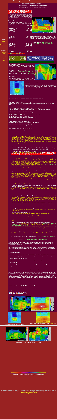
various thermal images (4, 52)
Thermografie (26, 392)
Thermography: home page (4, 60)
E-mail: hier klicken (35, 375)
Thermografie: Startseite (3, 47)
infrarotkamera (22, 392)
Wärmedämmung (52, 323)
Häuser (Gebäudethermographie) (3, 44)
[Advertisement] (3, 20)
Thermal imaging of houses (4, 56)
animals (4, 53)
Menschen (3, 41)
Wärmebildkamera (30, 392)
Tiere (3, 42)
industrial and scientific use (3, 58)
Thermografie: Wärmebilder (28, 345)
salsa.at (43, 375)
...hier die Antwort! (35, 40)
